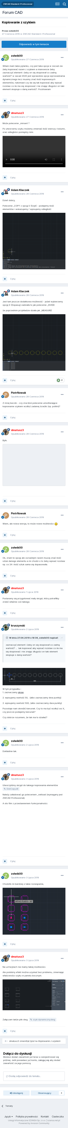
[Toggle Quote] (7, 637)
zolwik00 (14, 31)
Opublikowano (27, 59)
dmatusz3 (14, 1041)
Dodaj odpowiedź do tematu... (23, 1076)
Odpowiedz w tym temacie (34, 44)
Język (8, 1116)
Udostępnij (16, 1093)
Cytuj (12, 100)
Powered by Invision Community (34, 1123)
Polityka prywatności (27, 1116)
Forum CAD (12, 12)
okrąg (21, 692)
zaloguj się (43, 1060)
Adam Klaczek (20, 190)
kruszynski (18, 625)
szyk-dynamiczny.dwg (44, 1019)
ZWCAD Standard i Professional (39, 34)
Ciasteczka (58, 1116)
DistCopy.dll (12, 788)
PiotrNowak (18, 392)
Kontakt (45, 1116)
